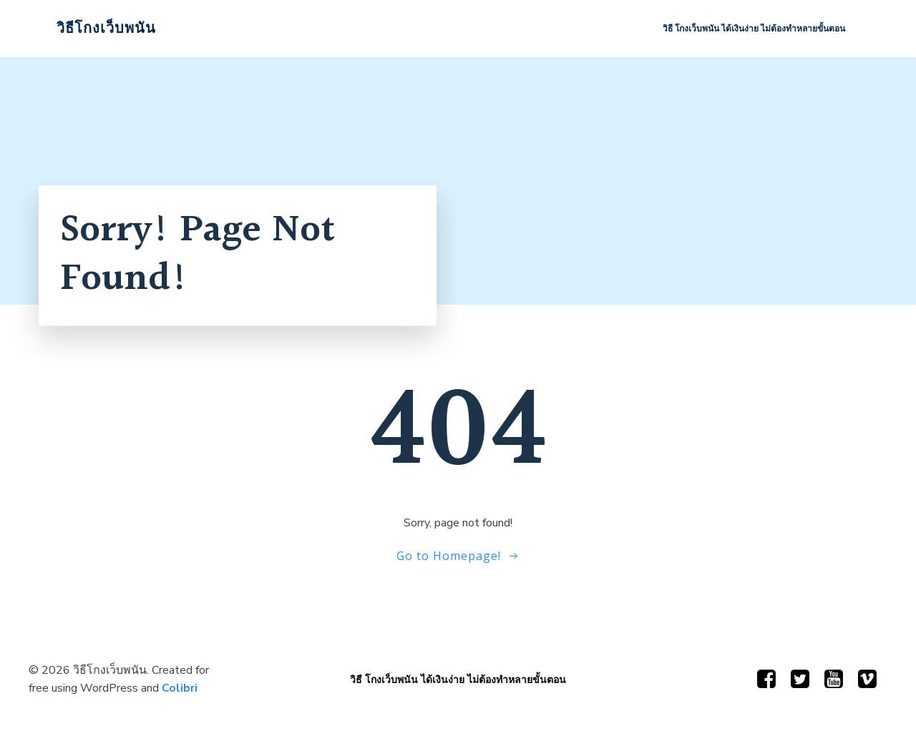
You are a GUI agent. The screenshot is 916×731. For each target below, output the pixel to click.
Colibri (180, 688)
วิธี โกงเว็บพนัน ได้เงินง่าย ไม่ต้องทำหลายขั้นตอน (754, 28)
